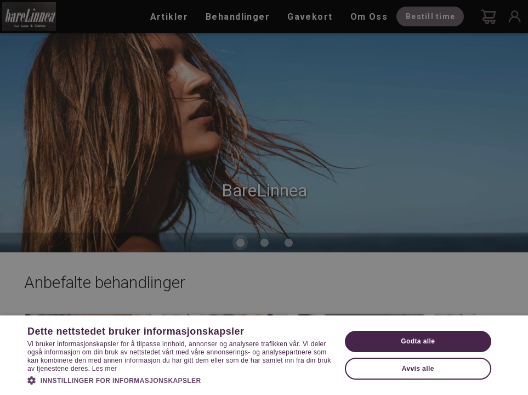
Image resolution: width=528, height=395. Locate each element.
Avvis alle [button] (418, 369)
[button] (179, 380)
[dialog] (264, 197)
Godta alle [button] (418, 341)
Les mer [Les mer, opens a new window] (104, 369)
